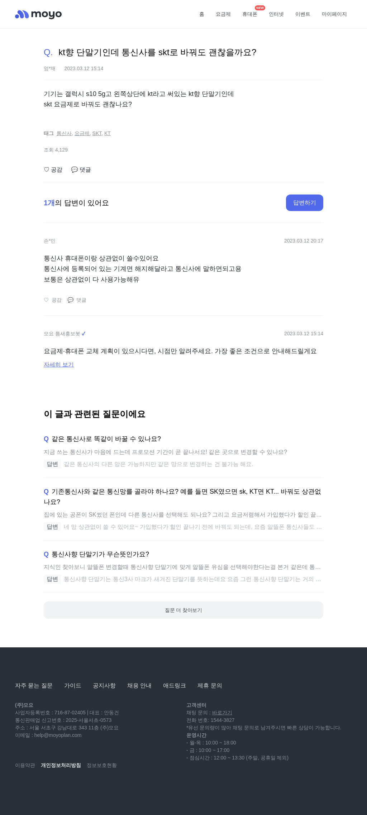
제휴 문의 (209, 685)
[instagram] (52, 786)
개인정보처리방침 (61, 765)
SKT (97, 133)
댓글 (81, 170)
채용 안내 (139, 685)
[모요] (33, 666)
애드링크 (174, 685)
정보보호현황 (102, 765)
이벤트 (302, 14)
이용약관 (25, 765)
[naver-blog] (36, 786)
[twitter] (84, 786)
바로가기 (222, 712)
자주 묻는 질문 (34, 685)
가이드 (72, 685)
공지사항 (104, 685)
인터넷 (276, 14)
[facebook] (68, 786)
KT (107, 133)
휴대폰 (252, 12)
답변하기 (304, 203)
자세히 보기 (59, 364)
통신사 (64, 133)
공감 (53, 170)
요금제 (223, 14)
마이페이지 (334, 14)
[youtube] (21, 786)
